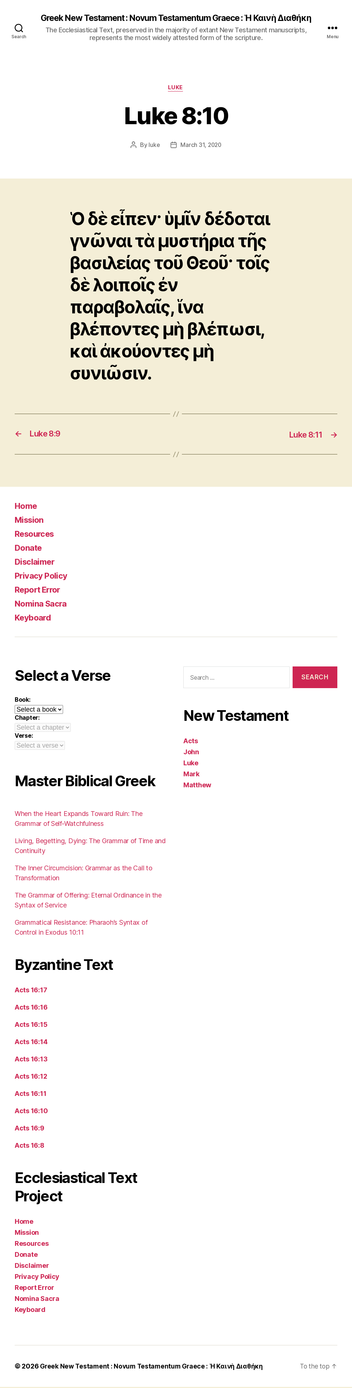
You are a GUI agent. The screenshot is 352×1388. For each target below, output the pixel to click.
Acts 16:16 (31, 1008)
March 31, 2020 (201, 146)
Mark (191, 774)
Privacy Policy (43, 576)
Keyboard (35, 618)
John (191, 752)
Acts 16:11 (30, 1094)
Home (27, 506)
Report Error (40, 590)
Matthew (197, 786)
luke (153, 146)
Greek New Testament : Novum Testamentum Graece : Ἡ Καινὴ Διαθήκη (175, 18)
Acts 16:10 (31, 1112)
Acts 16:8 (29, 1146)
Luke (175, 88)
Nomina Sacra (43, 604)
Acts (190, 741)
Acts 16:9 (29, 1129)
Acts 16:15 (31, 1025)
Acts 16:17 (31, 991)
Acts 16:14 (31, 1043)
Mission (31, 520)
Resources (37, 534)
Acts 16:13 (31, 1060)
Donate (30, 548)
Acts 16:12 (31, 1077)
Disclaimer (36, 562)
